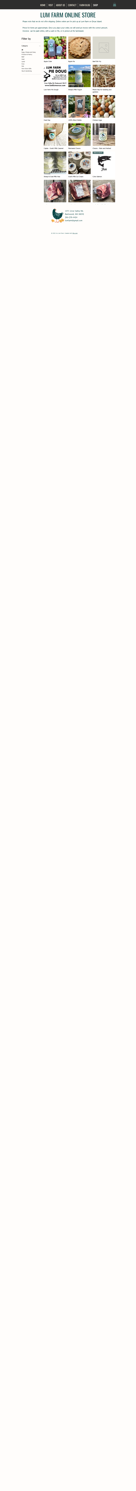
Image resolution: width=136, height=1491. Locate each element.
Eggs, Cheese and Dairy (29, 52)
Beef (23, 57)
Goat (23, 59)
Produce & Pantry (27, 54)
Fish (23, 66)
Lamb (23, 61)
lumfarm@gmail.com (73, 221)
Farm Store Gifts (26, 68)
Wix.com (75, 233)
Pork (23, 64)
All (22, 50)
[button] (114, 4)
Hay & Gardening (27, 71)
